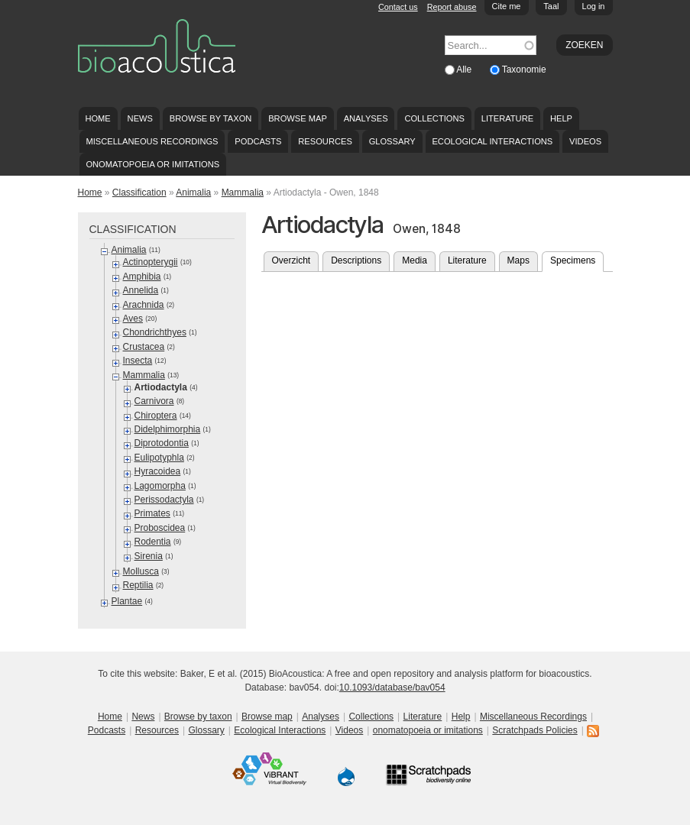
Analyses (366, 118)
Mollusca (141, 571)
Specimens (577, 259)
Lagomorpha (160, 485)
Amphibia (142, 276)
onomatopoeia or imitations (152, 164)
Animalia (193, 192)
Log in (593, 6)
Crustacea (144, 346)
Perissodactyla (164, 499)
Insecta (138, 360)
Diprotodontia (161, 443)
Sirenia (148, 556)
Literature (507, 118)
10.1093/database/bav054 (392, 687)
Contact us (398, 6)
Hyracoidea (157, 471)
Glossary (392, 141)
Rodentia (152, 541)
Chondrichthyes (154, 332)
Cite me (506, 6)
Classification (139, 192)
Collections (434, 118)
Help (561, 118)
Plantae (127, 601)
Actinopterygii (150, 262)
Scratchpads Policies (534, 730)
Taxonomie (524, 69)
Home (97, 118)
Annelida (141, 290)
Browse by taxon (211, 118)
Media (414, 260)
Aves (133, 318)
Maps (518, 260)
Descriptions (356, 260)
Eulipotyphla (159, 457)
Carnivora (154, 401)
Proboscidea (160, 527)
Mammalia (243, 192)
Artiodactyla (160, 387)
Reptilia (138, 585)
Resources (324, 141)
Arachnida (143, 304)
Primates (152, 513)
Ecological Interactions (492, 141)
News (140, 118)
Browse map (297, 118)
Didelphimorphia (167, 429)
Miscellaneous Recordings (152, 141)
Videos (585, 141)
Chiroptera (155, 415)
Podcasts (258, 141)
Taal (551, 6)
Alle (465, 69)
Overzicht (291, 260)
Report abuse (452, 6)
